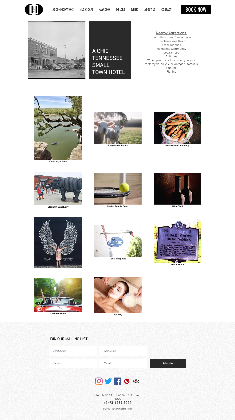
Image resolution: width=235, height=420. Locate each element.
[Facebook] (117, 381)
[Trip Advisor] (136, 381)
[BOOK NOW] (196, 9)
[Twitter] (108, 381)
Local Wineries (171, 45)
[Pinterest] (127, 381)
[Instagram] (99, 381)
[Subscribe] (168, 363)
